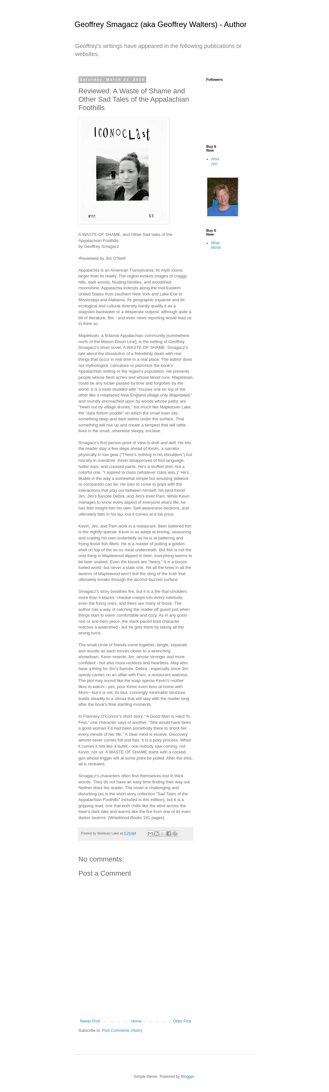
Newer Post (90, 1021)
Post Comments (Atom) (122, 1030)
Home (136, 1021)
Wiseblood (215, 245)
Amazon (215, 161)
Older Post (182, 1021)
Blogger (187, 1076)
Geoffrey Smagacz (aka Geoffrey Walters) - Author (161, 24)
